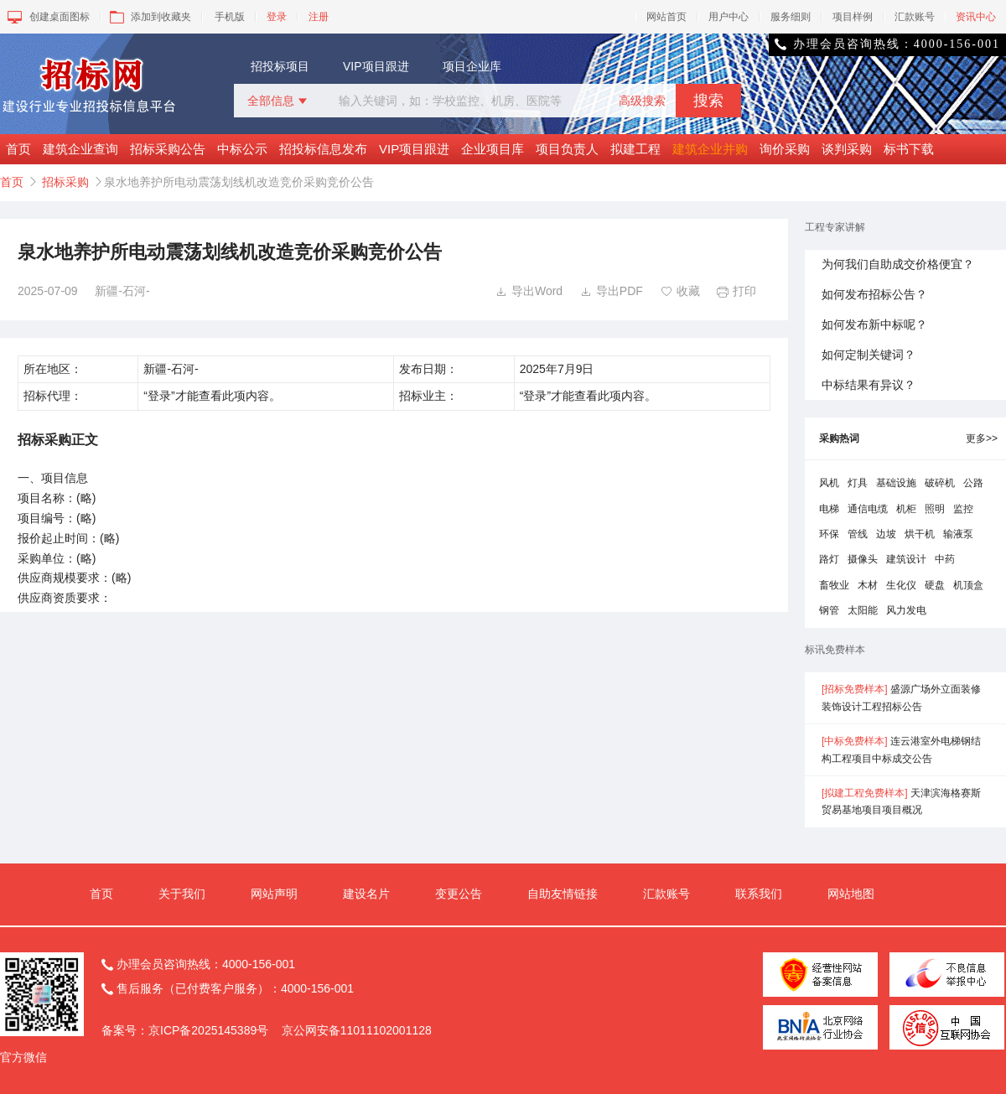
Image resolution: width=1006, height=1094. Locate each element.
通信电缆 (868, 509)
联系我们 (758, 893)
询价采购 (785, 149)
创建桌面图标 (47, 17)
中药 (945, 559)
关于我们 (181, 893)
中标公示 (242, 149)
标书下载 (909, 149)
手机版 (230, 17)
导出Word (529, 291)
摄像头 (863, 559)
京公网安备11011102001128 (357, 1030)
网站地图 (850, 893)
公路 (973, 483)
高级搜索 (642, 100)
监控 (963, 509)
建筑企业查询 (80, 149)
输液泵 (958, 534)
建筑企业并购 (710, 149)
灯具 (858, 483)
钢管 (829, 610)
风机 (829, 483)
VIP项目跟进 (376, 66)
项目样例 (852, 17)
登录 (277, 17)
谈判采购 (847, 149)
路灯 (829, 559)
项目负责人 (567, 149)
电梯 (829, 509)
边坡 (886, 534)
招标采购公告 (167, 149)
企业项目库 (492, 149)
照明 (935, 509)
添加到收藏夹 (148, 17)
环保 (829, 534)
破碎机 (940, 483)
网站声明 (274, 893)
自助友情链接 (562, 893)
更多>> (982, 438)
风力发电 (906, 610)
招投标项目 (280, 66)
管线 (858, 534)
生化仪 (901, 585)
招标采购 (65, 182)
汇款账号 (915, 17)
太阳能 (863, 610)
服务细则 (790, 17)
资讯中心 (976, 17)
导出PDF (611, 291)
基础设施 (896, 483)
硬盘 (935, 585)
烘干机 (920, 534)
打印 (736, 291)
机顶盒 (968, 585)
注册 (319, 17)
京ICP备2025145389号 (208, 1030)
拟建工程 (635, 149)
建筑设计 (906, 559)
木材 (868, 585)
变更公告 (458, 893)
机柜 (906, 509)
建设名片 (366, 893)
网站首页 (666, 17)
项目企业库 (472, 66)
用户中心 (728, 17)
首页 (18, 149)
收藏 (680, 291)
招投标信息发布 (323, 149)
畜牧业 (834, 585)
